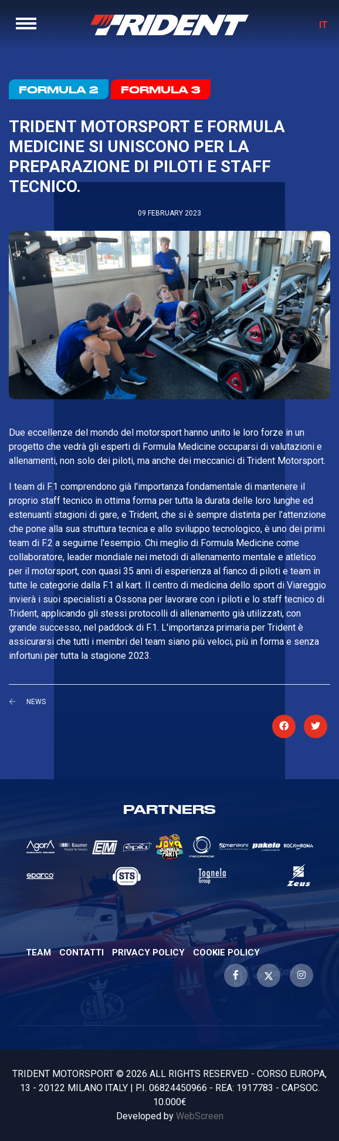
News (36, 702)
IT (323, 25)
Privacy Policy (148, 952)
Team (38, 952)
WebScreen (199, 1116)
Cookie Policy (226, 952)
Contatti (81, 952)
